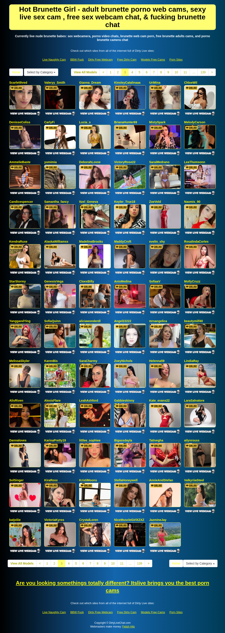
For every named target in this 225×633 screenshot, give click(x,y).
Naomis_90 (192, 201)
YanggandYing (20, 321)
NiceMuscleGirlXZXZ (129, 520)
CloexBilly (86, 281)
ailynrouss (192, 440)
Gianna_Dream (90, 82)
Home (16, 72)
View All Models (85, 72)
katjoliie (15, 520)
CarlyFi (49, 122)
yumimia (50, 162)
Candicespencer (21, 201)
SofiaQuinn (52, 321)
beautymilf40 (193, 321)
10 (176, 72)
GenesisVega (53, 281)
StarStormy (17, 281)
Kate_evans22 (159, 400)
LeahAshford (88, 400)
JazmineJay (158, 520)
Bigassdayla (123, 440)
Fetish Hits (128, 626)
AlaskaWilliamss (56, 241)
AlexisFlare (52, 400)
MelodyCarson (194, 122)
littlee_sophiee (89, 440)
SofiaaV (154, 281)
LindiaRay (191, 361)
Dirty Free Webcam (100, 59)
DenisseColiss (19, 122)
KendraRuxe (18, 241)
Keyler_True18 (124, 201)
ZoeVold (155, 201)
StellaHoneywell (126, 480)
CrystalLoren (88, 520)
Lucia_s (85, 122)
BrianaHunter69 (125, 122)
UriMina (154, 82)
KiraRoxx (51, 480)
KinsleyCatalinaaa (127, 82)
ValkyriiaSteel (194, 480)
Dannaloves (18, 440)
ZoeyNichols (123, 361)
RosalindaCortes (196, 241)
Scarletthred (18, 82)
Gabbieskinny (124, 400)
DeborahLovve (89, 162)
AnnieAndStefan (161, 480)
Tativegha (156, 440)
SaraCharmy (88, 361)
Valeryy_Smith (54, 82)
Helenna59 (157, 361)
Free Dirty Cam (126, 59)
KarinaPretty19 (55, 440)
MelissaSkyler (19, 361)
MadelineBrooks (91, 241)
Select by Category (41, 72)
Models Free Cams (153, 59)
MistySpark (157, 122)
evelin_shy (157, 241)
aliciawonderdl (89, 321)
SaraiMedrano (159, 162)
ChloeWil (190, 82)
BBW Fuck (77, 59)
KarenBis (51, 361)
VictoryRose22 (124, 162)
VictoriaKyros (54, 520)
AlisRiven (16, 400)
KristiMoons (88, 480)
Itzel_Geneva (88, 201)
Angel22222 (122, 321)
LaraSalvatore (194, 400)
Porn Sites (176, 59)
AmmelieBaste (20, 162)
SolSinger (16, 480)
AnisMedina (122, 281)
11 (185, 72)
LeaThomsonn (194, 162)
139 (202, 72)
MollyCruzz (192, 281)
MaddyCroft (122, 241)
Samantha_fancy (56, 201)
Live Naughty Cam (54, 59)
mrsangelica (158, 321)
